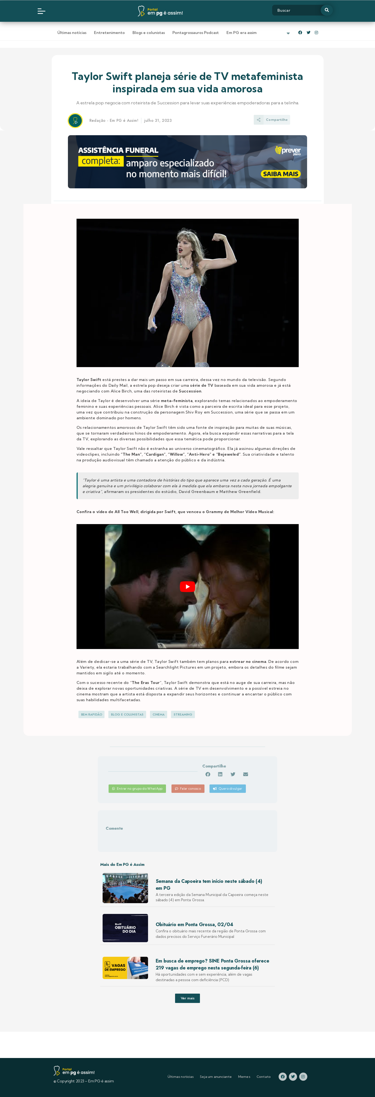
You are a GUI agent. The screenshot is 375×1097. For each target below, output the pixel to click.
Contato (264, 1077)
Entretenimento (109, 32)
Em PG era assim (241, 32)
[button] (207, 774)
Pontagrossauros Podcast (195, 32)
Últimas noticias (181, 1077)
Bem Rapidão (91, 714)
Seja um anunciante (216, 1077)
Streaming (183, 714)
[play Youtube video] (188, 586)
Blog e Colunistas (127, 714)
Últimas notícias (71, 32)
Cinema (159, 714)
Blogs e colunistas (148, 32)
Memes (244, 1077)
